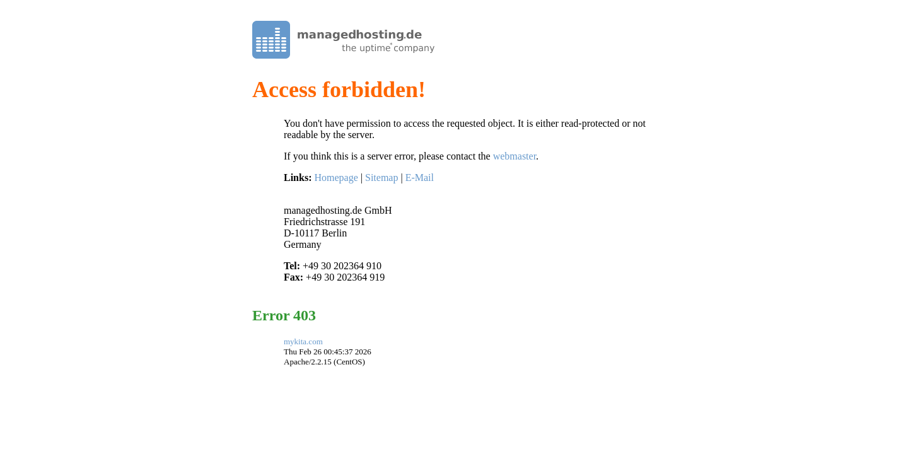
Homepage (336, 177)
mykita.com (303, 341)
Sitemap (381, 177)
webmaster (514, 156)
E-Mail (419, 177)
